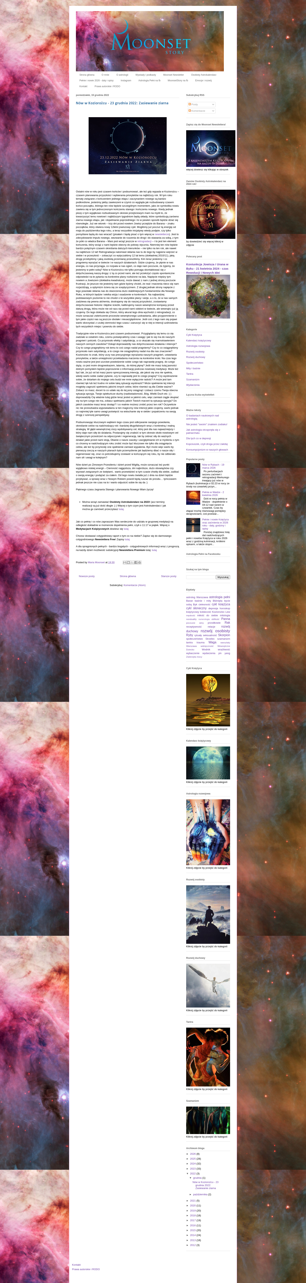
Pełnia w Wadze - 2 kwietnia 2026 (213, 494)
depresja (213, 608)
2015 (193, 1230)
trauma (201, 642)
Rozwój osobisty (195, 351)
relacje (211, 626)
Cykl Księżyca (194, 334)
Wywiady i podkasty (145, 74)
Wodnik (206, 649)
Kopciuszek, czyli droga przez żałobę (207, 444)
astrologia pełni (219, 597)
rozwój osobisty (215, 631)
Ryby (189, 635)
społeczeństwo (194, 638)
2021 (193, 1200)
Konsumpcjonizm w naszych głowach (207, 449)
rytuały (198, 635)
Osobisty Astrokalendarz (203, 74)
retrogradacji (144, 241)
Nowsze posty (87, 576)
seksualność (210, 635)
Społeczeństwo (194, 362)
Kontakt (83, 86)
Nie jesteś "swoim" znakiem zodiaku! (206, 424)
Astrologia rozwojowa (198, 345)
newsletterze (162, 234)
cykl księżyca (221, 604)
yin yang (224, 653)
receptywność (194, 626)
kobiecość (205, 611)
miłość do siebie (207, 615)
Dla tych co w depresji (198, 438)
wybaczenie (192, 653)
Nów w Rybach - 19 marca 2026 (213, 466)
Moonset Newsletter (173, 74)
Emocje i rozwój (203, 80)
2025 (193, 1158)
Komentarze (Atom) (135, 585)
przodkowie (214, 622)
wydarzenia (208, 653)
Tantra (189, 373)
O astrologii (122, 74)
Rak (227, 622)
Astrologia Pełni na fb (149, 80)
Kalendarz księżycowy (198, 340)
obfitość (215, 619)
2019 (193, 1210)
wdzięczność (207, 646)
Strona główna (86, 74)
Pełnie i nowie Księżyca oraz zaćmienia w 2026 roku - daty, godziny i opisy (215, 524)
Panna (225, 619)
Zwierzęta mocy (194, 656)
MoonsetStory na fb (178, 80)
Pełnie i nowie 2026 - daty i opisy (96, 80)
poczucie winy (195, 623)
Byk (195, 604)
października (200, 1194)
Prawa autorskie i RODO (107, 86)
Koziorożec (218, 611)
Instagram (126, 80)
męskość (190, 615)
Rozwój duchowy (195, 357)
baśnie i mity (203, 600)
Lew (227, 611)
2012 (193, 1245)
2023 (193, 1168)
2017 (193, 1220)
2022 (193, 1173)
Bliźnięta (217, 600)
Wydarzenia (193, 384)
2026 (193, 1153)
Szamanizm (192, 379)
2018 (193, 1215)
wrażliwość (224, 649)
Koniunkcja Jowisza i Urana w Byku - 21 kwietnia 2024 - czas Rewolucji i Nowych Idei (207, 268)
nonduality (191, 619)
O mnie (105, 74)
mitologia (225, 615)
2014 (193, 1235)
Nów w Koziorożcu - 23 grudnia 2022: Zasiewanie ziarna (122, 103)
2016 (193, 1225)
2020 (193, 1205)
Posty (193, 104)
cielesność (204, 604)
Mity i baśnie (193, 368)
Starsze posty (168, 576)
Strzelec (210, 638)
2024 (193, 1163)
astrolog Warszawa (197, 597)
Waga (212, 642)
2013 (193, 1240)
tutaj (121, 509)
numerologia (204, 619)
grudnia (197, 1177)
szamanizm (223, 638)
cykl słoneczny (196, 608)
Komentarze (197, 110)
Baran (189, 600)
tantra (189, 642)
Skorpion (224, 635)
